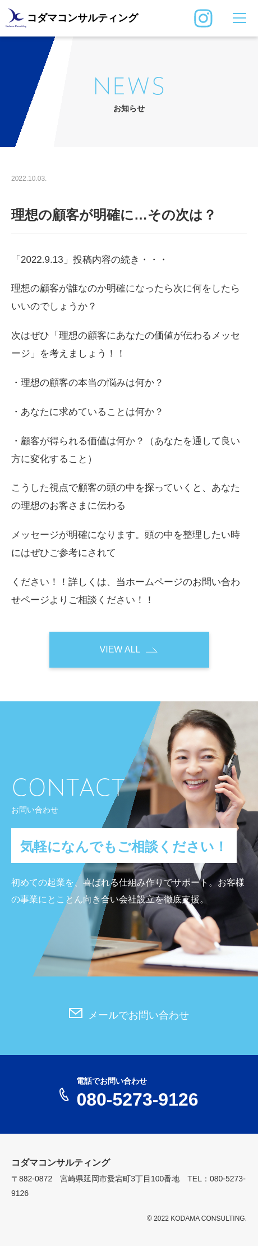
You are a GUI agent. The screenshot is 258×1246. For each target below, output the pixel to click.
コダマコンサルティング (82, 18)
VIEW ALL (120, 649)
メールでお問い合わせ (138, 1015)
